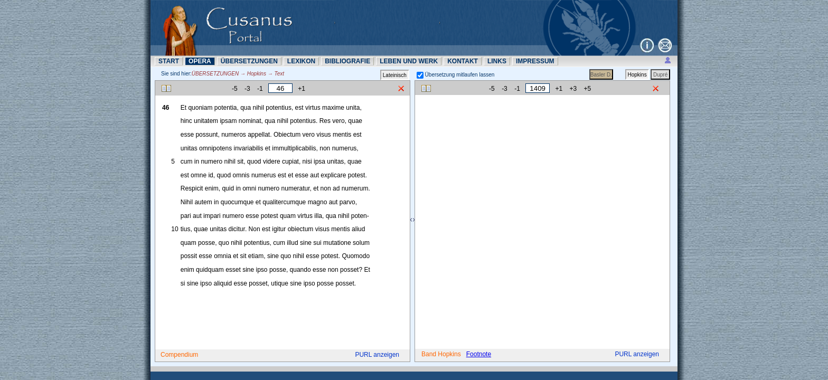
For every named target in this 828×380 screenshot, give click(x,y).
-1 (260, 88)
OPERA (200, 61)
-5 (235, 88)
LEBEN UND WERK (409, 61)
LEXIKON (301, 61)
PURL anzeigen (377, 354)
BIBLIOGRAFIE (347, 61)
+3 (573, 88)
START (168, 61)
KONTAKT (462, 61)
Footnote (478, 354)
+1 (301, 88)
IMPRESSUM (535, 61)
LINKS (496, 61)
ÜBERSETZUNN (249, 61)
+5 (587, 88)
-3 (247, 88)
